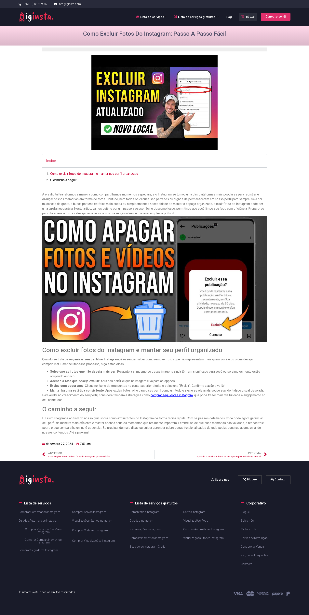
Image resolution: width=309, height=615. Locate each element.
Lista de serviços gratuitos (197, 17)
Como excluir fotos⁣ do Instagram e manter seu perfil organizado (94, 174)
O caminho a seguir (63, 180)
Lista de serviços (152, 17)
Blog (228, 17)
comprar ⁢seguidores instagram (172, 395)
